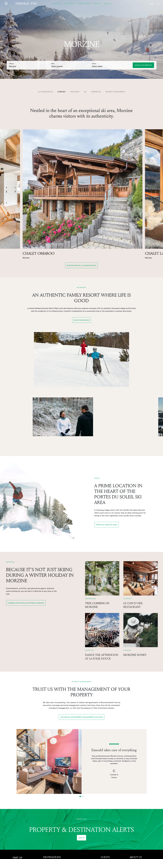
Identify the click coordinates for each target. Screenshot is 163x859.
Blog (103, 798)
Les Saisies (76, 807)
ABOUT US (136, 790)
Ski (85, 92)
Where (11, 64)
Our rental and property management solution (81, 650)
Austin (74, 828)
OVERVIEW (62, 92)
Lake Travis (76, 831)
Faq (102, 801)
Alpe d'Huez (48, 804)
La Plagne (47, 837)
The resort (75, 92)
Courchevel (47, 807)
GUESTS (105, 790)
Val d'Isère (76, 798)
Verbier (75, 813)
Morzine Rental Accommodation (81, 198)
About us (133, 795)
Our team (133, 804)
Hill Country (77, 834)
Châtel (46, 828)
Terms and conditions (138, 819)
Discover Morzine (81, 253)
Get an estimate (107, 815)
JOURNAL (97, 3)
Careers (133, 807)
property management (115, 92)
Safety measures (136, 813)
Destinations (70, 3)
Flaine (74, 810)
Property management (110, 809)
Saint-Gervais (48, 819)
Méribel (46, 813)
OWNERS (106, 805)
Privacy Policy (135, 816)
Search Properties (143, 65)
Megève (46, 810)
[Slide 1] (80, 729)
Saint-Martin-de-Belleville (54, 822)
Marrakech (76, 825)
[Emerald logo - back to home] (21, 3)
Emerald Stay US (136, 798)
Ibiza (74, 822)
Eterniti (133, 801)
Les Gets (47, 801)
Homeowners (84, 3)
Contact (133, 810)
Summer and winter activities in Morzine (26, 536)
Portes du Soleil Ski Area (106, 456)
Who (52, 64)
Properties (56, 3)
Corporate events (108, 795)
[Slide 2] (83, 729)
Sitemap (133, 822)
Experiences (96, 92)
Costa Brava (77, 819)
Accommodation (45, 92)
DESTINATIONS (52, 790)
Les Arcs (46, 834)
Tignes (75, 795)
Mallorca (75, 816)
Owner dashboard (108, 812)
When (94, 64)
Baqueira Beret (49, 825)
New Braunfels (78, 840)
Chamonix (47, 798)
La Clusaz (76, 801)
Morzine (46, 795)
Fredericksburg (78, 837)
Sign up (81, 771)
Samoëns (75, 804)
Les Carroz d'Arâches (51, 816)
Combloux (47, 831)
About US (107, 3)
